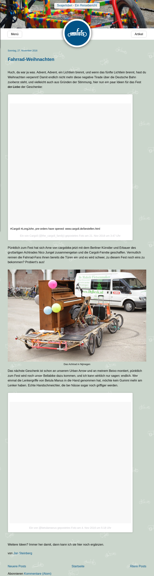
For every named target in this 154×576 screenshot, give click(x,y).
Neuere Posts (17, 566)
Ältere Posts (138, 566)
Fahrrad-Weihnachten (31, 59)
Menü (15, 34)
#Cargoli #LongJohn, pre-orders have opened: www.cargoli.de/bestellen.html (55, 228)
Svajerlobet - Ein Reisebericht (77, 5)
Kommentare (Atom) (37, 573)
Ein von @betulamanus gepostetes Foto (52, 527)
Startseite (78, 566)
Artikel (139, 34)
